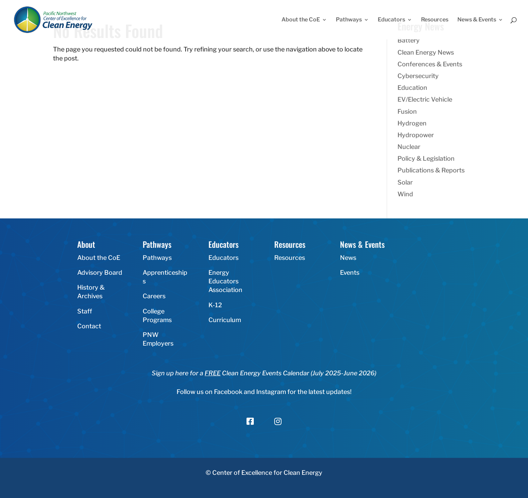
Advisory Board (99, 272)
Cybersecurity (418, 75)
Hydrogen (412, 123)
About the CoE (300, 20)
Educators (391, 20)
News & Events (476, 20)
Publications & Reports (431, 170)
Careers (154, 296)
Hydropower (415, 135)
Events (349, 272)
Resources (434, 20)
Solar (405, 182)
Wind (405, 194)
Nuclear (408, 146)
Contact (89, 326)
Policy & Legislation (426, 158)
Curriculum (224, 319)
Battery (408, 40)
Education (412, 87)
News (348, 257)
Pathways (349, 20)
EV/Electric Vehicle (424, 99)
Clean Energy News (425, 52)
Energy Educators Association (225, 281)
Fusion (407, 111)
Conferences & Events (429, 64)
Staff (84, 311)
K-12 (215, 305)
